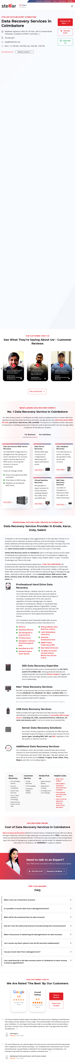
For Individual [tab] (45, 435)
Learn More (8, 502)
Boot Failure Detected (49, 648)
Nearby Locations (24, 52)
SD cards (5, 422)
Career (55, 1)
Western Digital (53, 674)
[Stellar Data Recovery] (9, 5)
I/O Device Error (25, 638)
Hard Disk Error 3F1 (26, 648)
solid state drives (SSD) (64, 420)
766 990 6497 (47, 1)
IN (70, 1)
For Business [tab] (30, 435)
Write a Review (56, 996)
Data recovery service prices (14, 833)
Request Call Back (65, 22)
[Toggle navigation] (72, 6)
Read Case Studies (56, 1005)
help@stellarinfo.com (12, 42)
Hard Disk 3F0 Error (26, 630)
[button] (1, 368)
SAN (53, 736)
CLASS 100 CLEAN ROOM (51, 564)
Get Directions (7, 52)
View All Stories (37, 392)
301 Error (22, 627)
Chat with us (65, 42)
